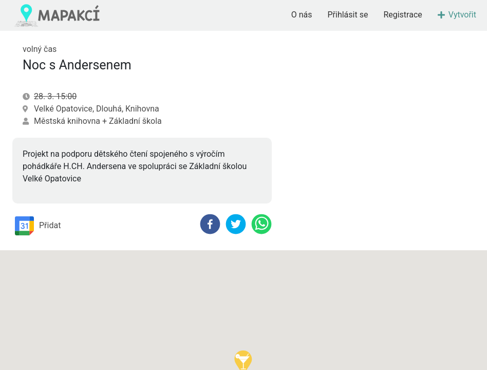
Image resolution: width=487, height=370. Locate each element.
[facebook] (210, 224)
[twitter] (236, 224)
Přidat (38, 225)
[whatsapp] (261, 224)
